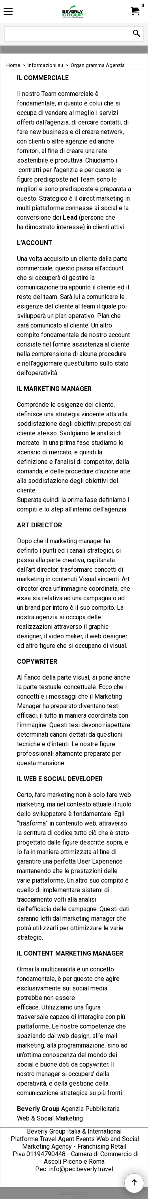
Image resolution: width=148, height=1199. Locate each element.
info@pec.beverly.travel (81, 1169)
